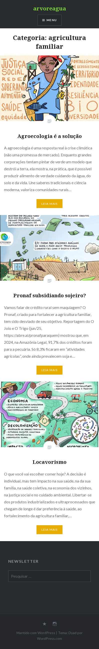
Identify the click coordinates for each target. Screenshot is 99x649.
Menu (51, 20)
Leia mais (50, 204)
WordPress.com (49, 638)
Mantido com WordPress (35, 633)
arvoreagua (49, 8)
